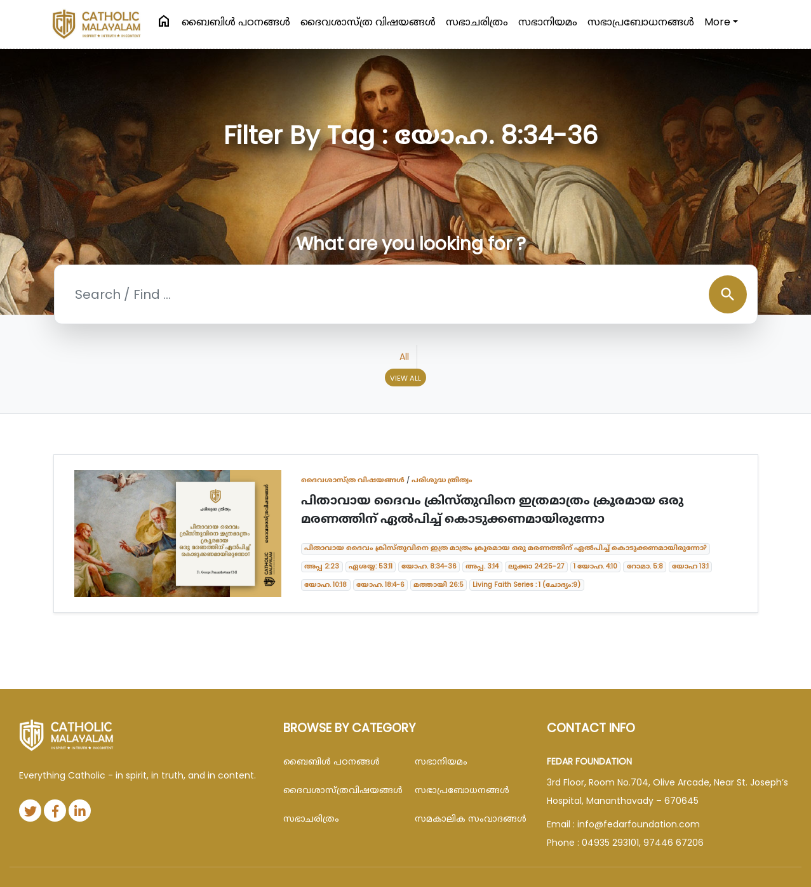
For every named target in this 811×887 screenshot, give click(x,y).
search (728, 294)
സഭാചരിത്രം (477, 22)
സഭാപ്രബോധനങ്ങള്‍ (640, 22)
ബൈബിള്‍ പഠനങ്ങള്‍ (236, 22)
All (404, 356)
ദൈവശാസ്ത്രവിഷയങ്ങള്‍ (339, 790)
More (717, 22)
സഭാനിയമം (547, 22)
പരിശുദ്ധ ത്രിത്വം (442, 480)
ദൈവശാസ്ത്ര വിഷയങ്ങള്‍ (368, 22)
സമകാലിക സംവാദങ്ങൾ (470, 818)
